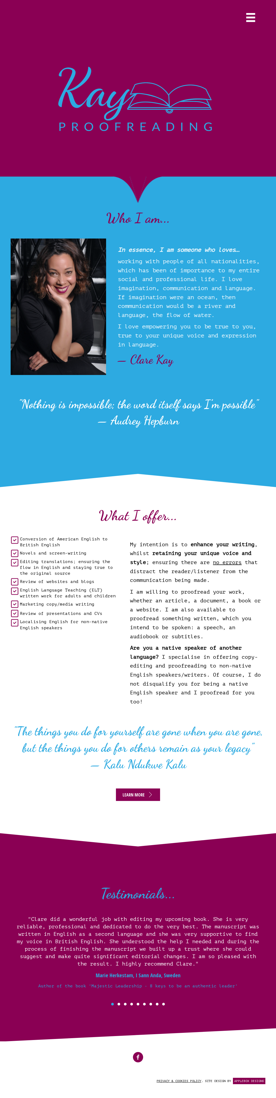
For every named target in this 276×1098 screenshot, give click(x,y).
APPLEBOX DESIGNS (249, 1081)
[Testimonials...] (138, 957)
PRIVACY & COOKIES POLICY (179, 1081)
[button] (138, 794)
